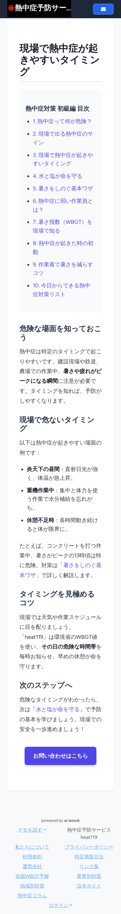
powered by (60, 820)
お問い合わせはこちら (60, 756)
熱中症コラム (32, 895)
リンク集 (89, 866)
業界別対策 (89, 876)
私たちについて (32, 847)
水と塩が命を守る (58, 709)
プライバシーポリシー (89, 847)
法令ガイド (89, 886)
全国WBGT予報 (32, 876)
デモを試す (30, 830)
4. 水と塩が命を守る (57, 176)
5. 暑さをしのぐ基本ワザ (63, 188)
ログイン (58, 905)
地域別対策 (32, 886)
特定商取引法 (89, 857)
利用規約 (32, 857)
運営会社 (32, 866)
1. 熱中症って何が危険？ (62, 121)
